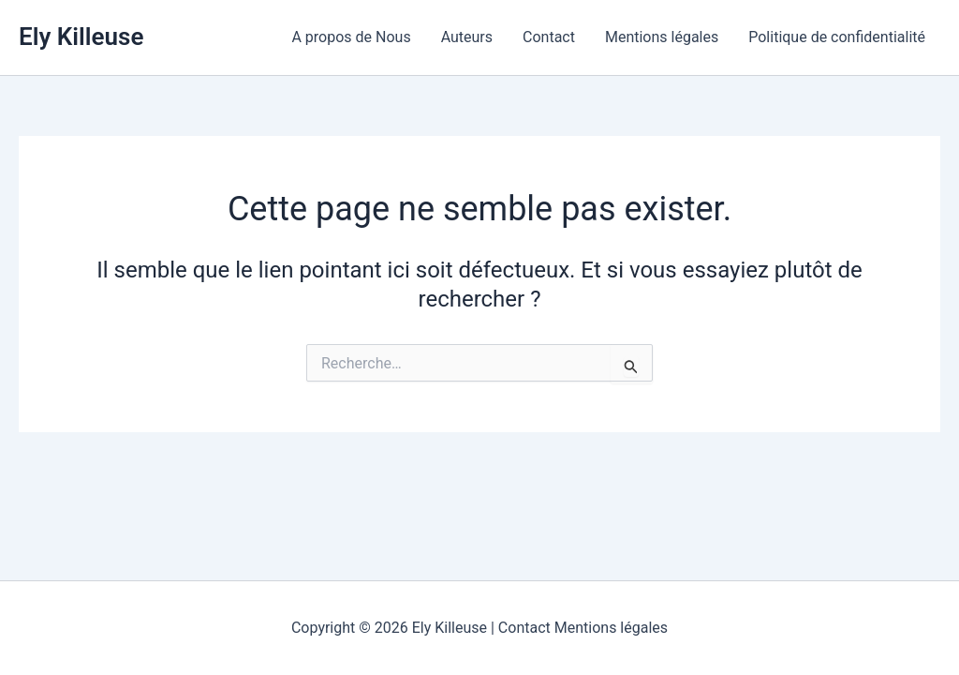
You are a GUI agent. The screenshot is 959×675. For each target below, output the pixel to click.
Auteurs (467, 37)
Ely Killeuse (81, 36)
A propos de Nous (350, 37)
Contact (549, 37)
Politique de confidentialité (836, 37)
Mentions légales (661, 37)
